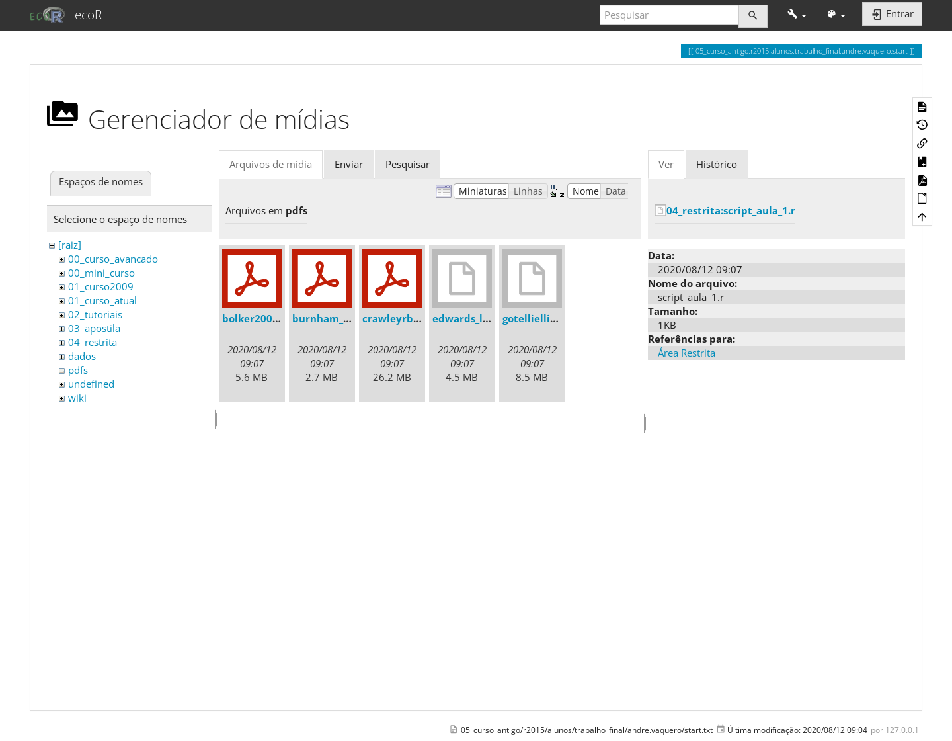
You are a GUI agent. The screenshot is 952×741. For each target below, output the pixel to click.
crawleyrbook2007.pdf (418, 318)
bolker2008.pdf (260, 318)
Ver (666, 164)
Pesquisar (407, 164)
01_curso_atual (102, 300)
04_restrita (92, 342)
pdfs (78, 369)
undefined (91, 383)
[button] (796, 15)
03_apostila (94, 328)
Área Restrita (686, 352)
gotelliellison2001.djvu (559, 318)
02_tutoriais (95, 314)
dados (82, 356)
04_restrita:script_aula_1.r (730, 210)
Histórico (716, 164)
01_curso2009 (101, 286)
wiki (77, 397)
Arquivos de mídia (270, 164)
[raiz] (69, 244)
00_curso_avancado (113, 258)
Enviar (349, 164)
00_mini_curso (101, 272)
